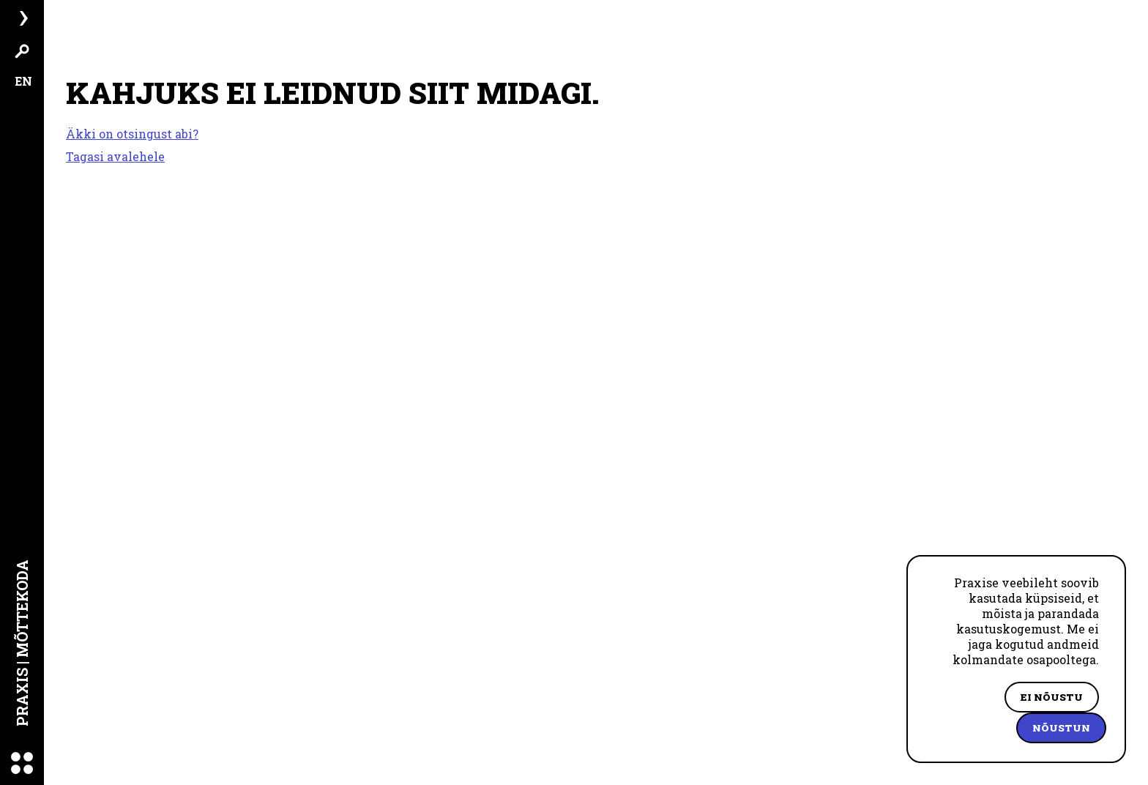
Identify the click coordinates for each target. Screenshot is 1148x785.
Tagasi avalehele (115, 156)
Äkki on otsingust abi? (132, 134)
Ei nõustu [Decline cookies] (1052, 697)
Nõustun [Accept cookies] (1061, 727)
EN (23, 81)
